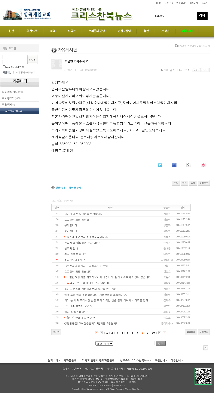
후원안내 (160, 360)
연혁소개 (53, 360)
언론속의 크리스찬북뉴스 (134, 360)
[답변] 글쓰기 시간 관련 (81, 317)
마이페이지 (181, 2)
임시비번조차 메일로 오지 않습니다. (90, 283)
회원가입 (194, 2)
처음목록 (191, 332)
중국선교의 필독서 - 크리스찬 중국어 (86, 265)
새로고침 (203, 332)
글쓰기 (56, 332)
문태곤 (167, 242)
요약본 (72, 30)
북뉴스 (167, 236)
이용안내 (176, 360)
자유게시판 (13, 110)
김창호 (167, 271)
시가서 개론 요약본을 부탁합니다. (84, 213)
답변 (184, 183)
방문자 (167, 225)
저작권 (165, 30)
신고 (164, 70)
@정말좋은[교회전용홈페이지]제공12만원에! (90, 323)
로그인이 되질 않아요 (76, 219)
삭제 (193, 183)
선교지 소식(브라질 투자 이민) (82, 242)
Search (202, 16)
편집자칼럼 (124, 30)
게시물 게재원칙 (115, 369)
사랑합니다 (167, 260)
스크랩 (185, 70)
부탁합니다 (70, 225)
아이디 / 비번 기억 (13, 67)
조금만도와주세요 (74, 260)
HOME (159, 2)
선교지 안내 (71, 248)
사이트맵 (169, 2)
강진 (167, 265)
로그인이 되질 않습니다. (78, 271)
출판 (146, 30)
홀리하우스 (167, 323)
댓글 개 (60, 187)
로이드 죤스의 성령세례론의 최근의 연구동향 (90, 288)
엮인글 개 (74, 187)
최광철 (167, 312)
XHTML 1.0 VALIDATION (139, 369)
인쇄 (174, 70)
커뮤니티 (187, 30)
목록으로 (203, 183)
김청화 (167, 231)
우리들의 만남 (97, 30)
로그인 (204, 2)
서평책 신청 (14, 92)
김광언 (167, 294)
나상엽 (167, 254)
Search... (160, 15)
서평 (52, 30)
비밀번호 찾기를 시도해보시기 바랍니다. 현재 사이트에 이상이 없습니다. (109, 277)
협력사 (10, 104)
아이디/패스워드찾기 (25, 72)
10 (153, 332)
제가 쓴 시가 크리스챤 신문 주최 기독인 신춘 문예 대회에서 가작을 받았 (106, 300)
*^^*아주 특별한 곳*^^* (78, 306)
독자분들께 (70, 360)
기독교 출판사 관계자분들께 (98, 360)
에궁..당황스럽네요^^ (76, 312)
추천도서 (32, 30)
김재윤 (167, 300)
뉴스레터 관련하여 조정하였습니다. (87, 236)
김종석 (167, 213)
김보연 (167, 306)
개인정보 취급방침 (94, 369)
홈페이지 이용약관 (71, 369)
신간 (11, 30)
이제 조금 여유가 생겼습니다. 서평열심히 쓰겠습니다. (95, 294)
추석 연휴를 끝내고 (75, 254)
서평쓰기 (12, 98)
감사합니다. (71, 231)
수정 (176, 183)
